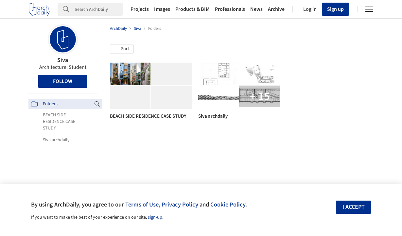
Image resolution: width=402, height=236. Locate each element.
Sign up (335, 9)
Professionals (230, 9)
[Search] (99, 9)
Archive (276, 9)
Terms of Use (142, 204)
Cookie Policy (227, 204)
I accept (353, 207)
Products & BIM (192, 9)
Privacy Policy (180, 204)
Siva (62, 60)
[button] (121, 49)
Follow (62, 81)
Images (162, 9)
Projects (140, 9)
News (256, 9)
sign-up (155, 217)
